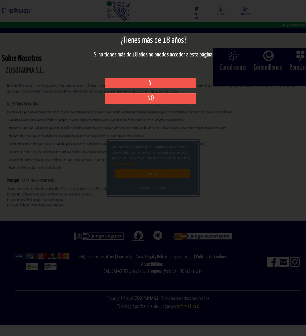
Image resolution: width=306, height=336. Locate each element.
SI (151, 83)
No (150, 98)
